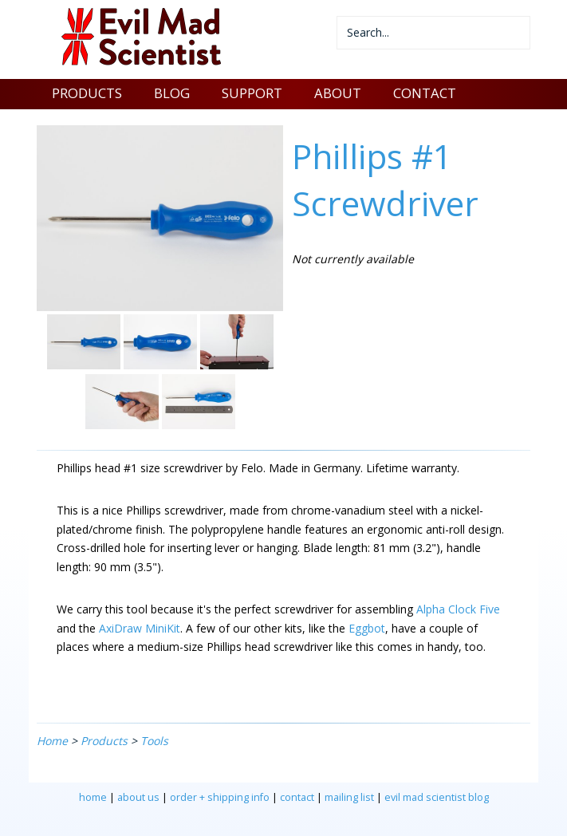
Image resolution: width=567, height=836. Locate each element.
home (93, 797)
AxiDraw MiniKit (139, 628)
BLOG (172, 93)
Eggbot (366, 628)
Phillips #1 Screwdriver (385, 179)
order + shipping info (220, 797)
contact (297, 797)
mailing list (349, 797)
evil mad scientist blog (436, 797)
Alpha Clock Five (458, 609)
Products (104, 740)
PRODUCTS (87, 93)
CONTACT (424, 93)
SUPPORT (252, 93)
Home (52, 740)
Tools (154, 740)
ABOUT (337, 93)
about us (138, 797)
